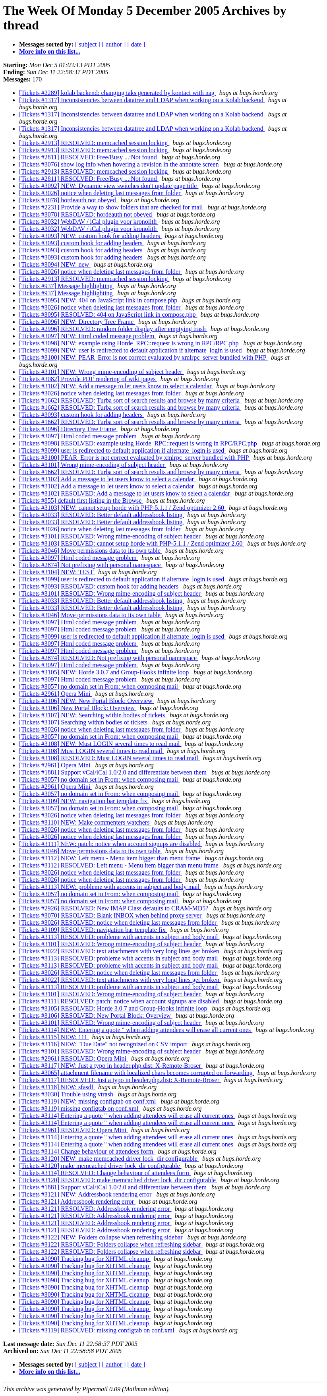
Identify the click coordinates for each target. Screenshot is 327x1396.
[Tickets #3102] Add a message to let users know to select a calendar (107, 479)
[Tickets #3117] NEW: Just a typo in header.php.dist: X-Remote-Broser (111, 1065)
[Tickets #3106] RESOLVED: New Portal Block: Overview (95, 1015)
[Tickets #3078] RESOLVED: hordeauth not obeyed (86, 214)
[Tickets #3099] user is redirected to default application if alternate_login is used (122, 450)
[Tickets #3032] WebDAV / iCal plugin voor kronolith (88, 221)
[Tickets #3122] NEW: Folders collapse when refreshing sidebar (101, 1237)
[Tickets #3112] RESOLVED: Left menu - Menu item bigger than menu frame (119, 865)
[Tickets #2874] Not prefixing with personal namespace (91, 564)
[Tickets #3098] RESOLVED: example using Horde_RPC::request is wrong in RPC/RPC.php (139, 443)
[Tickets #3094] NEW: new (55, 264)
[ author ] (114, 44)
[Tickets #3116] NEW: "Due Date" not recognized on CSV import (104, 1044)
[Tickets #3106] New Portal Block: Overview (77, 708)
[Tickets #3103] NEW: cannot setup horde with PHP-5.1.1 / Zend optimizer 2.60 (122, 507)
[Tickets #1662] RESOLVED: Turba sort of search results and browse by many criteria (130, 400)
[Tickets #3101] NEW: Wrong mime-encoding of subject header (101, 371)
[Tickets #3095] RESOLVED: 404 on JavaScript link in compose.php (108, 314)
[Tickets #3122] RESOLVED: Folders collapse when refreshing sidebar (111, 1244)
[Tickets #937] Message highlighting (66, 286)
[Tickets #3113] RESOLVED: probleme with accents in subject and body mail (119, 936)
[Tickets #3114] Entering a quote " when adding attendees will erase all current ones (127, 1115)
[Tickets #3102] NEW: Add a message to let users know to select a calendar (116, 386)
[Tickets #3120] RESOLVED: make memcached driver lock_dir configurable (118, 1180)
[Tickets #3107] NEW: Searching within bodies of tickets (92, 715)
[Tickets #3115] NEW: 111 (54, 1037)
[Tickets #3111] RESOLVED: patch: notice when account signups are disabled (120, 1001)
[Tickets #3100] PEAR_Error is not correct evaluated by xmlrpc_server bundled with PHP (134, 457)
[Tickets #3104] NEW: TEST (57, 572)
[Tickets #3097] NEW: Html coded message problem (87, 336)
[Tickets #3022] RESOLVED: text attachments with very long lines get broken (120, 951)
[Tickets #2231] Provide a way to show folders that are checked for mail (111, 207)
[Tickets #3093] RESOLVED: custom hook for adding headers (99, 586)
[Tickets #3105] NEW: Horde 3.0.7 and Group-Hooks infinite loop (104, 672)
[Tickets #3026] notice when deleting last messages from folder (100, 193)
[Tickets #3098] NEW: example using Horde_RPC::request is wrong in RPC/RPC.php (129, 343)
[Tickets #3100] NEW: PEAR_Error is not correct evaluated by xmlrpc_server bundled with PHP (143, 357)
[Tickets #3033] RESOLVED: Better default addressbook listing (101, 514)
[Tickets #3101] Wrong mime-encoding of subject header (92, 464)
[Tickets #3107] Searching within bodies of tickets (84, 722)
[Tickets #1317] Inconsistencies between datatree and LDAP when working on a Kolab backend (142, 100)
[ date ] (136, 44)
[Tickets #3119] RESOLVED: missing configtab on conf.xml (97, 1330)
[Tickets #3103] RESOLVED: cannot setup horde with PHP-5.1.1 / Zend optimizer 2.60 (131, 543)
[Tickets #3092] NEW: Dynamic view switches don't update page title (108, 185)
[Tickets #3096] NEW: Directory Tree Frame (77, 321)
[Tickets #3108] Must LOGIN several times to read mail (91, 750)
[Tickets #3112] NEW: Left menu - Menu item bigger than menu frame (110, 858)
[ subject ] (88, 44)
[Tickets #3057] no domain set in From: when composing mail (99, 686)
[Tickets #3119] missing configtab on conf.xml (79, 1108)
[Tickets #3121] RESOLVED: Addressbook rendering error (95, 1208)
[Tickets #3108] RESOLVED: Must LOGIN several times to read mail (109, 758)
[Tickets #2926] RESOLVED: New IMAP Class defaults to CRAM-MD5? (114, 908)
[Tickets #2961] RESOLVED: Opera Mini (73, 1058)
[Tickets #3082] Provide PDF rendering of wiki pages (88, 379)
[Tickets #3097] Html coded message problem (78, 436)
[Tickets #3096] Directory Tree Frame (68, 429)
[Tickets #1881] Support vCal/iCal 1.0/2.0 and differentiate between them (113, 772)
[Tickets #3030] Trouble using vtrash (67, 1094)
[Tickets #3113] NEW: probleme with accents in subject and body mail (110, 886)
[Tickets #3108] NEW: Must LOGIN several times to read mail (100, 743)
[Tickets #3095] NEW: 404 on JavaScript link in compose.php (99, 300)
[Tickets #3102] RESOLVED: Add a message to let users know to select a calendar (125, 493)
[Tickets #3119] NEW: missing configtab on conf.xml (88, 1101)
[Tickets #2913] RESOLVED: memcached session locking (94, 142)
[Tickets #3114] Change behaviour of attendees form (87, 1151)
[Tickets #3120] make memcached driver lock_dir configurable (100, 1165)
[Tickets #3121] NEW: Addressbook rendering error (86, 1194)
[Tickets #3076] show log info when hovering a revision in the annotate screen (119, 164)
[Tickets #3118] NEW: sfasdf (57, 1087)
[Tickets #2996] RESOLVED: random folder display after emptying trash (113, 328)
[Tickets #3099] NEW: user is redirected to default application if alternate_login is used (131, 350)
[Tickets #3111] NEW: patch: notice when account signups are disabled (110, 843)
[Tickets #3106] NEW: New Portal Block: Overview (86, 700)
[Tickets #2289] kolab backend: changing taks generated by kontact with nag (117, 92)
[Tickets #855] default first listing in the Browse (81, 500)
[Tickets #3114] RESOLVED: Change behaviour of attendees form (105, 1172)
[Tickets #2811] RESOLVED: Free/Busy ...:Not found (89, 157)
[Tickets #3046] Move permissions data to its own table (90, 550)
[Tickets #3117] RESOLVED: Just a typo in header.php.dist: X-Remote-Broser (120, 1080)
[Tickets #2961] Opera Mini (55, 693)
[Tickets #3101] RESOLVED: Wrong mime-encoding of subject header (110, 536)
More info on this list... (49, 51)
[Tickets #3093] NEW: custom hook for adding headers (90, 235)
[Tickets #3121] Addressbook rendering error (77, 1201)
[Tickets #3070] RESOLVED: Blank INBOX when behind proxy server (111, 915)
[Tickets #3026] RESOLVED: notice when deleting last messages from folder (118, 922)
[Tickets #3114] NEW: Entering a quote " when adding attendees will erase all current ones (135, 1029)
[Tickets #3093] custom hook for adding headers (81, 243)
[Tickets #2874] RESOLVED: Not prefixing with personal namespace (108, 657)
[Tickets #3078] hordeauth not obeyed (68, 200)
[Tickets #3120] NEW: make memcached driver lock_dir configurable (109, 1158)
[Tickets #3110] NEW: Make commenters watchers (85, 822)
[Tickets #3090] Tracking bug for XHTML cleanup (85, 1258)
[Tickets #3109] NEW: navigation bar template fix (84, 801)
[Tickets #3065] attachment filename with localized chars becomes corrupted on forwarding (136, 1072)
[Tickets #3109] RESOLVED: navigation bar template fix (93, 929)
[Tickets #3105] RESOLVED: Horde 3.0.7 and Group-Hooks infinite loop (114, 1008)
